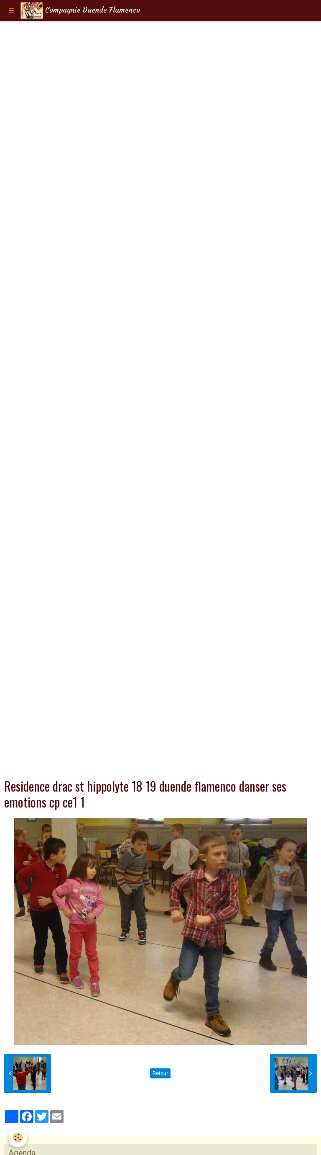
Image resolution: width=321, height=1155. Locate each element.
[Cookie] (17, 1137)
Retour (160, 1073)
